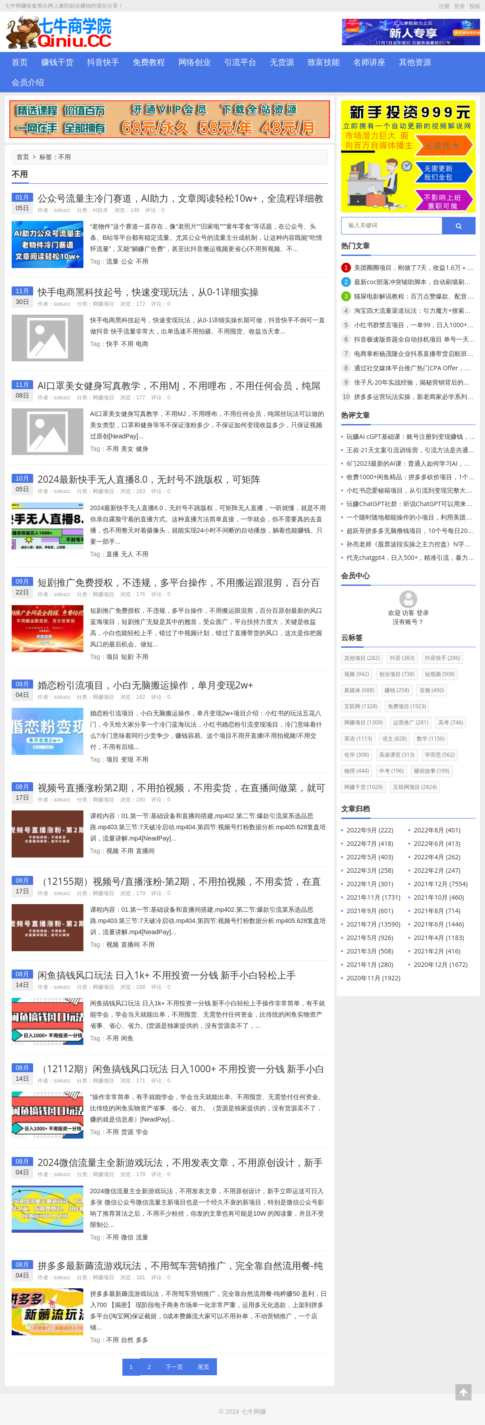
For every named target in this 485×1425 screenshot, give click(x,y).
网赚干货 (363, 787)
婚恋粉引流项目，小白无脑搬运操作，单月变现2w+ (145, 685)
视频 (112, 850)
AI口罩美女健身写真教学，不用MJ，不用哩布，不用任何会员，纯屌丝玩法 (179, 391)
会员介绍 (28, 82)
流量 (112, 261)
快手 (112, 343)
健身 (142, 448)
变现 (127, 759)
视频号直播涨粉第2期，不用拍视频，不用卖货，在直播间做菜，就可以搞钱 (181, 793)
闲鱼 (127, 1038)
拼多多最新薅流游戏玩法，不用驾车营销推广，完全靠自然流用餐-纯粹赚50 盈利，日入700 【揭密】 (180, 1271)
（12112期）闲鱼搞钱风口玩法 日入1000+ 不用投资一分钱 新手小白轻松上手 (181, 1074)
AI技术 (100, 210)
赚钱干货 (57, 61)
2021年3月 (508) (369, 951)
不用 (142, 261)
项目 (112, 656)
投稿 (474, 6)
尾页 (203, 1367)
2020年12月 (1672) (441, 964)
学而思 (440, 754)
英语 (358, 738)
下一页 (174, 1367)
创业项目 (397, 674)
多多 (142, 1339)
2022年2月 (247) (437, 870)
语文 (394, 738)
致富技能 (323, 61)
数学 (431, 738)
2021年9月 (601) (369, 910)
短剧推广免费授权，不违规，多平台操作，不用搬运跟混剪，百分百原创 (179, 588)
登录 (459, 6)
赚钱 (397, 690)
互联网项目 (415, 787)
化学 (356, 754)
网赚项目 (103, 304)
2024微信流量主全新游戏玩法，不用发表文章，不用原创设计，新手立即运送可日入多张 (180, 1168)
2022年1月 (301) (369, 883)
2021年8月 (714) (437, 910)
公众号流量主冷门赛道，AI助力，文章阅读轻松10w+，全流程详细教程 (181, 204)
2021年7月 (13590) (373, 924)
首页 (20, 61)
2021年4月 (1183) (439, 937)
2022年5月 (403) (369, 857)
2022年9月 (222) (369, 830)
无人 (127, 554)
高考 (450, 722)
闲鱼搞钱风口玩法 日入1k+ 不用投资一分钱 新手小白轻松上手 (167, 975)
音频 (432, 690)
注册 (444, 6)
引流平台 (240, 61)
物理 (356, 771)
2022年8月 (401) (437, 830)
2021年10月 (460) (439, 897)
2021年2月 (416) (437, 951)
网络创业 (194, 61)
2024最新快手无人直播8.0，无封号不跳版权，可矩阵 (149, 479)
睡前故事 (432, 771)
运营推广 (411, 722)
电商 (142, 343)
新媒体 (359, 690)
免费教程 (149, 61)
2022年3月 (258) (369, 870)
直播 (112, 554)
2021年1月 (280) (369, 964)
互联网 (360, 706)
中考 (391, 771)
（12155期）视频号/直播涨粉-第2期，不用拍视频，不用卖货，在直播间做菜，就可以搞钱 (179, 887)
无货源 (282, 61)
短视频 (440, 674)
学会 (142, 1131)
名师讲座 (369, 61)
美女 (127, 448)
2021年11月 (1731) (373, 897)
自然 (127, 1339)
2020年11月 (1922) (373, 978)
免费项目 (407, 706)
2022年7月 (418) (369, 843)
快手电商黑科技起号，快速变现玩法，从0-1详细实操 (148, 292)
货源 (127, 1131)
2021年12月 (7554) (441, 883)
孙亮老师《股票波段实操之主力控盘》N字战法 (411, 544)
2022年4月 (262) (437, 857)
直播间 (145, 850)
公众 (127, 261)
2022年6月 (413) (437, 843)
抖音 (402, 658)
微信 (127, 1237)
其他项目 (362, 658)
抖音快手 (103, 61)
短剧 (127, 656)
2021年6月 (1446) (439, 924)
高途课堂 (397, 754)
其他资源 (415, 61)
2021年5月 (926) (369, 937)
